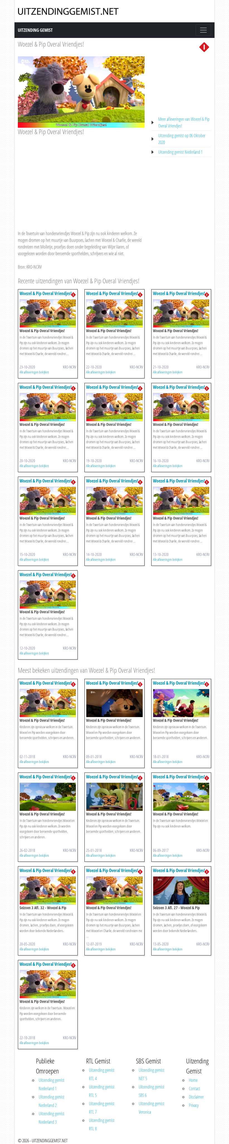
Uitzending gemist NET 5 (151, 1074)
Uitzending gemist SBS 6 (151, 1091)
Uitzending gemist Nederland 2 (51, 1101)
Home (193, 1080)
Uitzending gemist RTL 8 (101, 1124)
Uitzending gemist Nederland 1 (180, 152)
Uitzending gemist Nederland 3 (51, 1118)
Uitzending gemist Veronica (151, 1107)
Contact (194, 1088)
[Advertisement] (81, 178)
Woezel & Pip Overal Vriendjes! (51, 44)
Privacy (194, 1105)
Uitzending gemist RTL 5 (101, 1091)
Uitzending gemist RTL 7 (101, 1107)
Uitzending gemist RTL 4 (101, 1074)
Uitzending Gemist (35, 30)
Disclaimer (196, 1097)
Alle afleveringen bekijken (34, 372)
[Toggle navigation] (203, 30)
